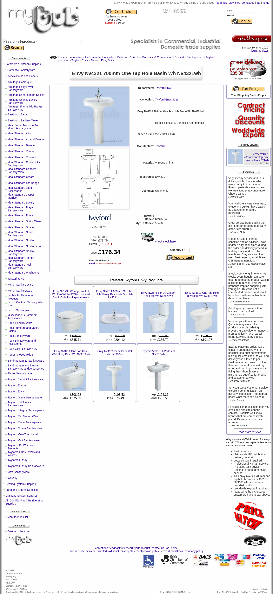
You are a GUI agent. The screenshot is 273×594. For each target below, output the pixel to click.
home (266, 2)
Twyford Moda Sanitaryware (24, 422)
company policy (193, 551)
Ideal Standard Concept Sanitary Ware (22, 170)
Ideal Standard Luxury (21, 202)
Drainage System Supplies (21, 495)
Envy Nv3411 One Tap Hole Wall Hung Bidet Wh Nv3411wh (71, 353)
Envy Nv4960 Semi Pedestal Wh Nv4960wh (114, 353)
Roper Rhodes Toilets (21, 354)
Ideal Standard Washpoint (23, 272)
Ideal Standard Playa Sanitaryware (20, 209)
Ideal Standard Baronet (22, 145)
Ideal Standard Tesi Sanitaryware (19, 266)
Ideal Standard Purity (20, 215)
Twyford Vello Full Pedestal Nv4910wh (158, 353)
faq (258, 2)
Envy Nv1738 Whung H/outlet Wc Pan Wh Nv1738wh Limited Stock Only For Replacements (71, 294)
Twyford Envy (16, 391)
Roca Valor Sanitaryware (22, 348)
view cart (234, 2)
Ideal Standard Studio (21, 240)
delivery (90, 551)
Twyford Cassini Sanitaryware (25, 379)
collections (101, 548)
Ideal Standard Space (21, 227)
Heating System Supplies (20, 484)
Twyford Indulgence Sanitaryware (19, 404)
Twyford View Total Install (23, 434)
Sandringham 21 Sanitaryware (26, 360)
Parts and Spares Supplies (21, 489)
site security (77, 551)
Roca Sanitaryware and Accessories (22, 342)
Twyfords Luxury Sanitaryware (26, 466)
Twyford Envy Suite (166, 99)
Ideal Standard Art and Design (26, 139)
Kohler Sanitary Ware (20, 284)
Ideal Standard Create (21, 176)
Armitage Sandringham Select (26, 94)
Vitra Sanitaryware (19, 472)
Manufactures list (17, 517)
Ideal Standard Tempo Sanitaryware (21, 259)
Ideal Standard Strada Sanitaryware (21, 234)
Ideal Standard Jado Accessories (20, 189)
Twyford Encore (17, 385)
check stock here (165, 241)
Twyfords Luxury (17, 460)
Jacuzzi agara (16, 278)
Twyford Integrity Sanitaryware (26, 410)
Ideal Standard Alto (19, 133)
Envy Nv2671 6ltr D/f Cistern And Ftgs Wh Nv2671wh (158, 294)
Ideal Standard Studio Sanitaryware (21, 252)
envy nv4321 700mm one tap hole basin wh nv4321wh (256, 157)
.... (248, 432)
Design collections (18, 531)
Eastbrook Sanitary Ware (23, 120)
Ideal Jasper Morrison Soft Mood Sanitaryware (23, 127)
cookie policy (151, 551)
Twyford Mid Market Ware (23, 416)
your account (142, 548)
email (92, 263)
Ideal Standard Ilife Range (23, 182)
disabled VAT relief (108, 551)
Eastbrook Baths (18, 114)
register (263, 50)
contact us (248, 2)
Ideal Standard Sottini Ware (24, 221)
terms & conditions (172, 551)
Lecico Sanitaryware (20, 310)
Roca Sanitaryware (19, 335)
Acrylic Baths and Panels (23, 76)
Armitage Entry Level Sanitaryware (20, 88)
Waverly (12, 478)
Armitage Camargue (20, 82)
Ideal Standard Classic (21, 151)
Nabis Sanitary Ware (20, 323)
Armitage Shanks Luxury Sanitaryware (22, 101)
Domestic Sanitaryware (21, 70)
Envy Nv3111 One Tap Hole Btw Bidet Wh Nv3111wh (202, 294)
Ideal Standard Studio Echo (24, 246)
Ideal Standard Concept (22, 157)
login (254, 50)
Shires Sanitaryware (20, 373)
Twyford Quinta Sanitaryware (25, 428)
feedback (221, 2)
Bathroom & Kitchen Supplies (23, 64)
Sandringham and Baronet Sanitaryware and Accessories (26, 367)
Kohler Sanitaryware (20, 290)
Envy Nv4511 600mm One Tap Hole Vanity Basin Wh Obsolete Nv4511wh (114, 294)
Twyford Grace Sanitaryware (25, 397)
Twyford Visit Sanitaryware (24, 440)
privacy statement (131, 551)
